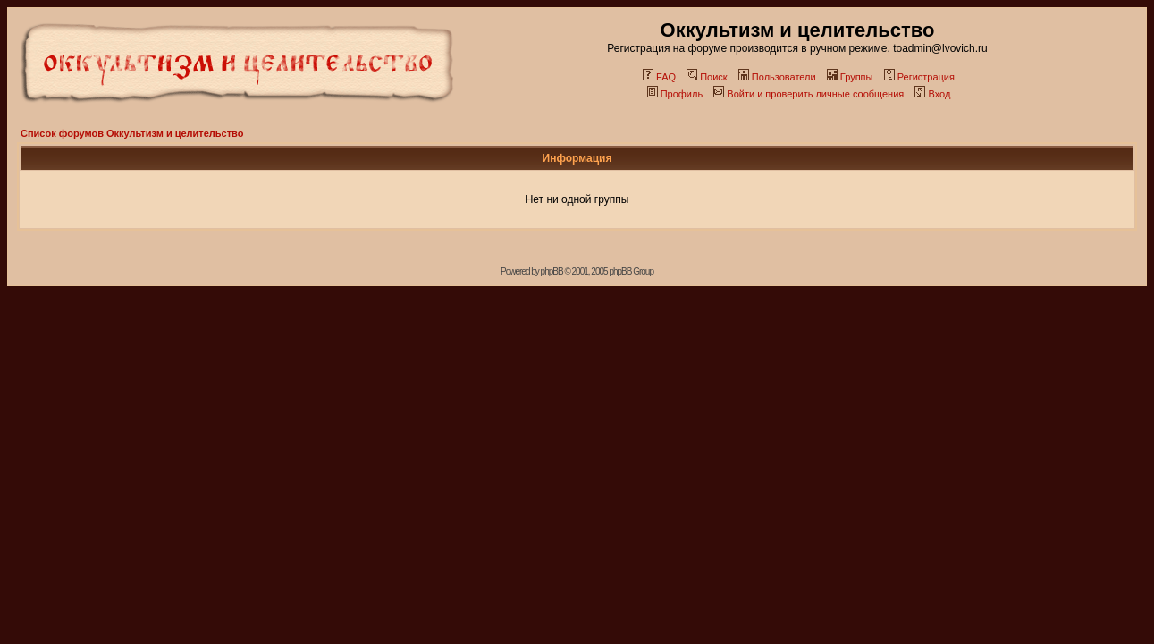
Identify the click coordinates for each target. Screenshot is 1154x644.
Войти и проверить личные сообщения (808, 94)
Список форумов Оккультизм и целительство (132, 133)
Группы (850, 77)
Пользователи (777, 77)
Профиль (675, 94)
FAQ (659, 77)
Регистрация (919, 77)
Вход (932, 94)
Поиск (707, 77)
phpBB (552, 271)
